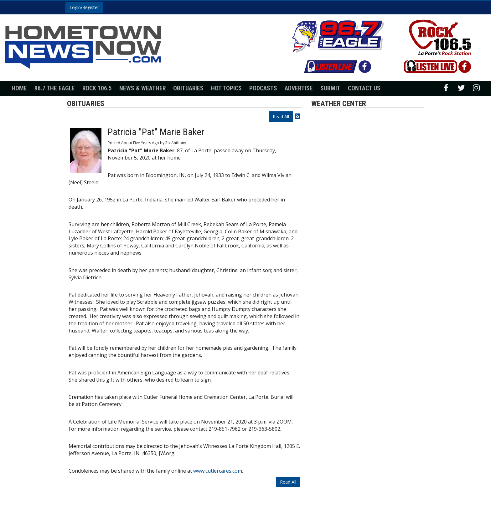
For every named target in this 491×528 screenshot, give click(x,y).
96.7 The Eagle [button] (54, 88)
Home (19, 88)
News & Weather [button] (142, 88)
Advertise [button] (299, 88)
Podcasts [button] (263, 88)
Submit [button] (330, 88)
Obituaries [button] (188, 88)
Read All (281, 116)
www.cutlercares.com (217, 470)
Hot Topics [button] (226, 88)
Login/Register (84, 7)
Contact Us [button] (364, 88)
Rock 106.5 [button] (97, 88)
